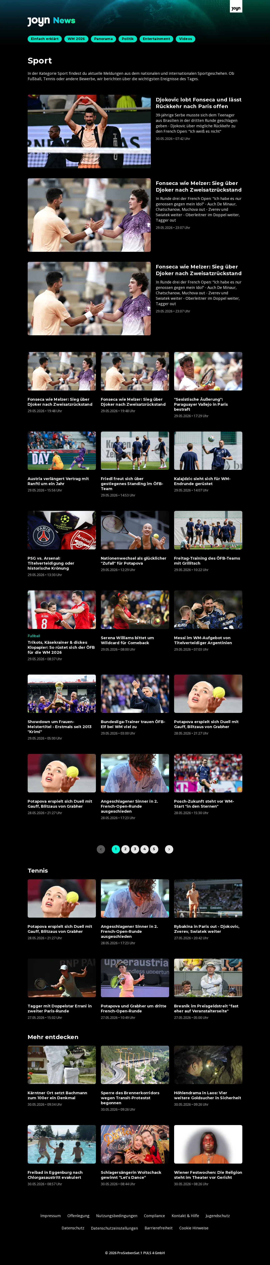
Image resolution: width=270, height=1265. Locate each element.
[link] (169, 849)
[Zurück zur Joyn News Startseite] (52, 22)
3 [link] (135, 849)
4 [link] (144, 849)
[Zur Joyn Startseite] (236, 6)
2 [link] (125, 849)
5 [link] (154, 849)
